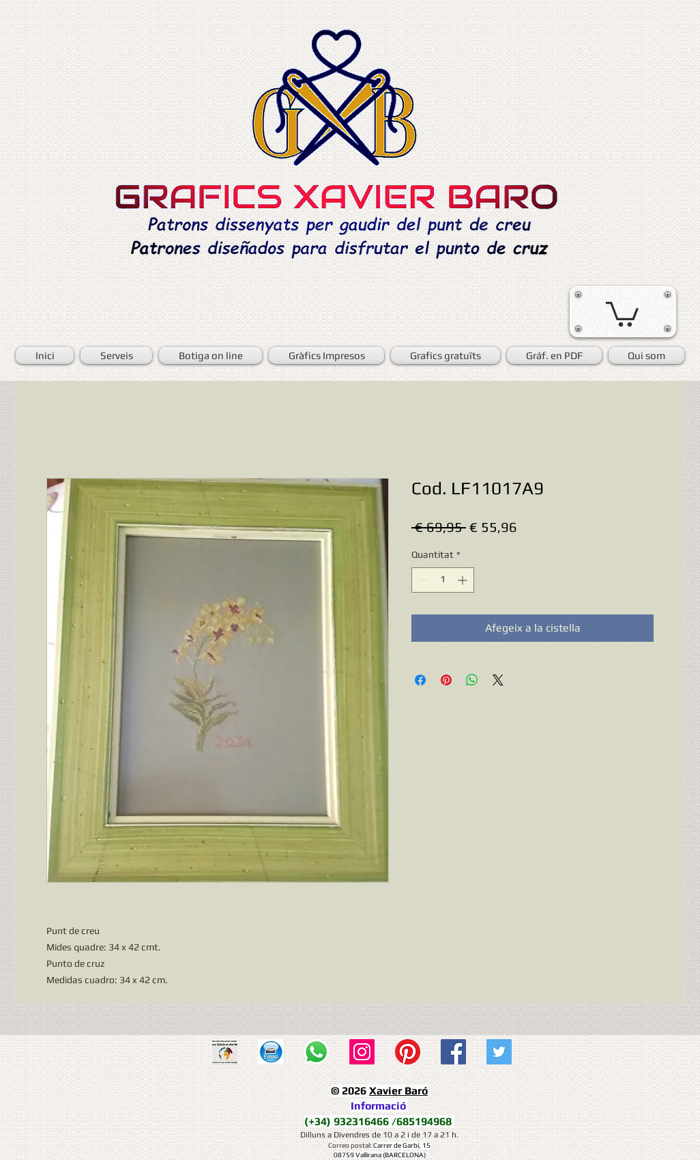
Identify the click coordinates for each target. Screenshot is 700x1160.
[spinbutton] (443, 580)
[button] (622, 312)
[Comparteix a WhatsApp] (472, 680)
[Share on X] (498, 680)
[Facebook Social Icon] (453, 1051)
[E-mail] (270, 1051)
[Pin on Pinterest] (446, 680)
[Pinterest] (407, 1051)
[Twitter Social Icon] (499, 1051)
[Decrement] (422, 580)
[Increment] (463, 580)
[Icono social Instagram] (362, 1051)
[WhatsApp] (316, 1051)
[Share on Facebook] (420, 680)
